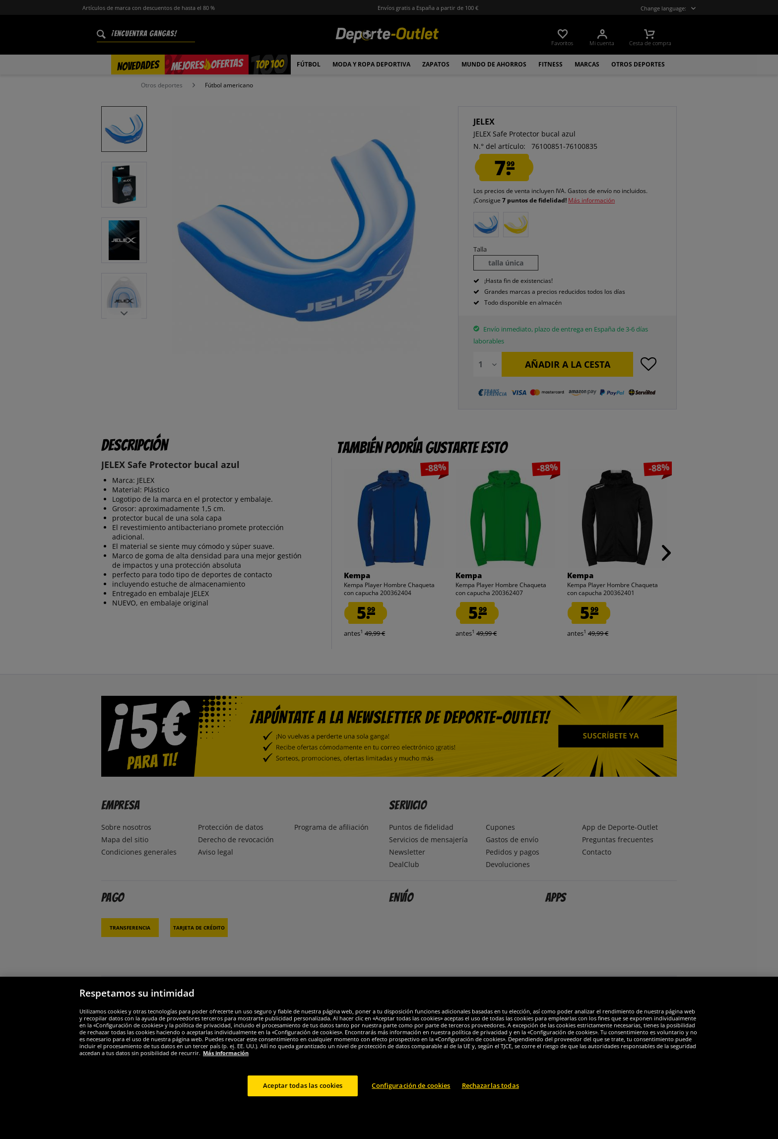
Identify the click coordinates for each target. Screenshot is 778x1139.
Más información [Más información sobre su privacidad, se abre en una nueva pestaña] (226, 1053)
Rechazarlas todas (490, 1085)
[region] (389, 1058)
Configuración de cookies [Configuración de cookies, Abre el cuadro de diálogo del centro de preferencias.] (411, 1085)
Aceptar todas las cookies (302, 1085)
